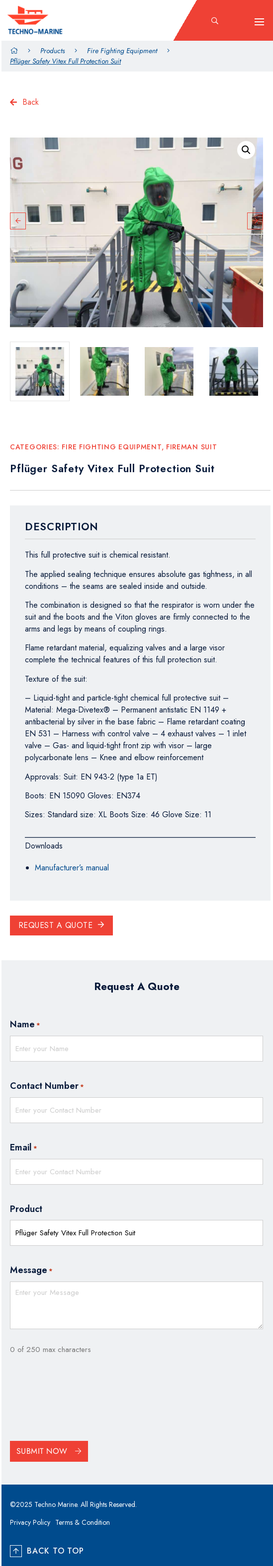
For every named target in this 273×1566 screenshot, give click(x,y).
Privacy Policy (30, 1522)
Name (25, 1025)
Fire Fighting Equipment (122, 51)
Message (31, 1271)
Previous (18, 221)
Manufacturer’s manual (72, 867)
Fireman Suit (191, 447)
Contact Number (47, 1086)
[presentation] (85, 1400)
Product (26, 1209)
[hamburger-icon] (259, 21)
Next (255, 221)
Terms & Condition (82, 1522)
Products (52, 51)
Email (23, 1148)
